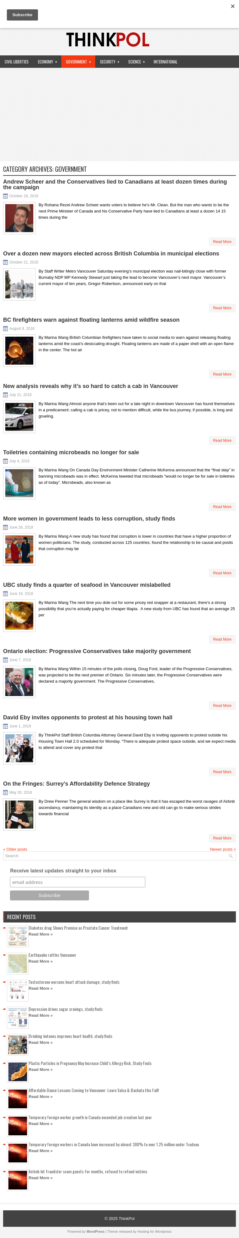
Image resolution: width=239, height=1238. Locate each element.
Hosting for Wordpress (154, 1231)
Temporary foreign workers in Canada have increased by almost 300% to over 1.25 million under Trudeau (114, 1144)
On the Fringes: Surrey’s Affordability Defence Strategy (76, 784)
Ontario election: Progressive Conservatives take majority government (97, 651)
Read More (222, 242)
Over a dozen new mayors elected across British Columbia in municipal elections (111, 253)
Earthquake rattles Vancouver (52, 954)
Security (112, 60)
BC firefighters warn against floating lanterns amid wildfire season (91, 320)
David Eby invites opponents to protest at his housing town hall (87, 717)
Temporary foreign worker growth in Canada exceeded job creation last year (90, 1117)
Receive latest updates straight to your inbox (63, 870)
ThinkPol (126, 1218)
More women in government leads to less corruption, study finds (89, 519)
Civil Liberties (17, 61)
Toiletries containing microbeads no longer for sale (71, 452)
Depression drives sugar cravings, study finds (66, 1009)
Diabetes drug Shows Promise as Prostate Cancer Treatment (78, 927)
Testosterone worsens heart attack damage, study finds (74, 982)
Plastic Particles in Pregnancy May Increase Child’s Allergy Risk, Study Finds (90, 1063)
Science (138, 60)
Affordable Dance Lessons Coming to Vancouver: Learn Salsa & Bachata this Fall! (94, 1090)
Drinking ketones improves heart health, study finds (70, 1036)
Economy (49, 60)
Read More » (41, 934)
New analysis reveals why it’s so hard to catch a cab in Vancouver (90, 386)
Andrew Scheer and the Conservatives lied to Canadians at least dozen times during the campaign (115, 184)
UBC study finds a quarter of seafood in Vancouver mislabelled (87, 585)
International (165, 61)
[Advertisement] (119, 114)
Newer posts (223, 849)
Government (80, 60)
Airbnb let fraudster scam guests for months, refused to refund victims (88, 1171)
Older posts (15, 849)
